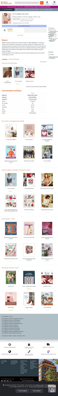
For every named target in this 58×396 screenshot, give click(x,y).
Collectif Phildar (16, 19)
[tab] (13, 30)
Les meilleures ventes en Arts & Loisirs (11, 328)
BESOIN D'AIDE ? (24, 361)
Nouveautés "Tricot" (8, 219)
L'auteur (51, 54)
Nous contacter (24, 371)
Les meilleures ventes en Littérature (10, 326)
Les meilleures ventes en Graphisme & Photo (12, 318)
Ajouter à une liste (24, 26)
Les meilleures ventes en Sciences (10, 325)
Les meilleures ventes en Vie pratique (11, 329)
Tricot (23, 335)
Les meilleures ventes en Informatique (11, 320)
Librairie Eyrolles (14, 362)
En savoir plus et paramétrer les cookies (39, 386)
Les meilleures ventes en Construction (11, 321)
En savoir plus (43, 61)
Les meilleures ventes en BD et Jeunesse (11, 333)
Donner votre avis (28, 20)
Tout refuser (37, 391)
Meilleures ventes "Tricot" (10, 268)
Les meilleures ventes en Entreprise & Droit (12, 323)
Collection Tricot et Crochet (27, 19)
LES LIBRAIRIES (14, 361)
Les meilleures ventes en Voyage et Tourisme (12, 331)
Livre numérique (24, 369)
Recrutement (33, 366)
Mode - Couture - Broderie (15, 335)
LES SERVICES (33, 361)
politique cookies (39, 385)
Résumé (51, 52)
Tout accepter (22, 391)
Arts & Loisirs (5, 335)
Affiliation (32, 362)
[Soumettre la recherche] (42, 3)
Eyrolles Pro (13, 363)
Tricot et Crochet (33, 99)
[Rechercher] (27, 3)
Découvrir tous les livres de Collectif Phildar (36, 86)
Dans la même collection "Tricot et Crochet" (16, 170)
